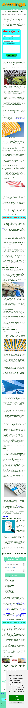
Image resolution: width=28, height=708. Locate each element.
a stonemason (20, 610)
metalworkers (8, 608)
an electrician (5, 605)
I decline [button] (17, 699)
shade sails (21, 402)
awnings (13, 156)
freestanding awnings (20, 118)
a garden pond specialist (17, 615)
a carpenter (13, 604)
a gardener (21, 605)
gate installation (15, 616)
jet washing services (15, 607)
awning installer (13, 602)
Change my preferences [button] (16, 702)
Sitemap (3, 693)
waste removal (5, 619)
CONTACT (20, 9)
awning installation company (16, 87)
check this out (22, 508)
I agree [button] (16, 696)
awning (20, 20)
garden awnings (20, 532)
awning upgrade (13, 359)
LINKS (14, 9)
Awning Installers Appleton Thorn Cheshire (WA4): (14, 18)
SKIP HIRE (8, 613)
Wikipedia (6, 516)
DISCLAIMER (24, 9)
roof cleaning (21, 614)
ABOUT (17, 9)
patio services (20, 603)
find (6, 628)
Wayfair (22, 497)
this (19, 506)
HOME (11, 9)
